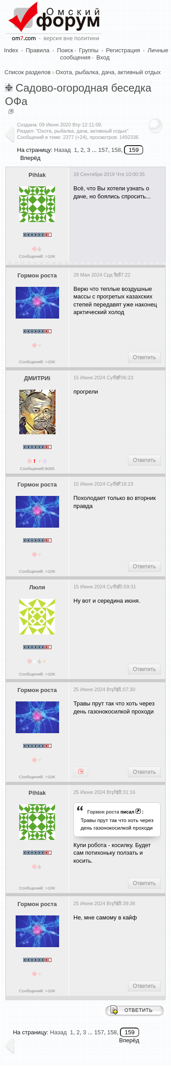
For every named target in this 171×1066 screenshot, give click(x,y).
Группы (88, 50)
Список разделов (27, 72)
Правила (38, 50)
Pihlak (37, 175)
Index (11, 50)
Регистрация (123, 50)
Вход (102, 57)
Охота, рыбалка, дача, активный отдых (108, 72)
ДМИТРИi (37, 378)
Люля (37, 587)
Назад (62, 150)
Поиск (65, 50)
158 (116, 150)
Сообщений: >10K (37, 256)
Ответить (144, 357)
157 (103, 150)
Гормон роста (37, 275)
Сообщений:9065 (37, 468)
